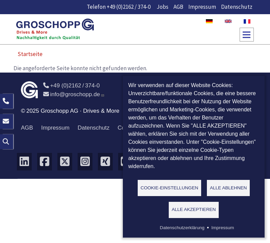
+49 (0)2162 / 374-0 (129, 6)
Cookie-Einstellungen (169, 187)
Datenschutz (236, 6)
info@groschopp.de (74, 94)
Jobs (162, 6)
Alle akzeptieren (194, 209)
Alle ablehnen (228, 187)
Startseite (30, 54)
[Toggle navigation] (247, 35)
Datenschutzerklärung (182, 227)
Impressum (202, 6)
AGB (178, 6)
